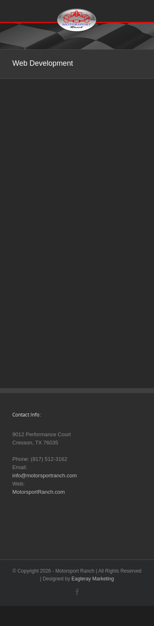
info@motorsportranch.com (44, 475)
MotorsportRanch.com (38, 492)
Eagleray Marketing (92, 579)
